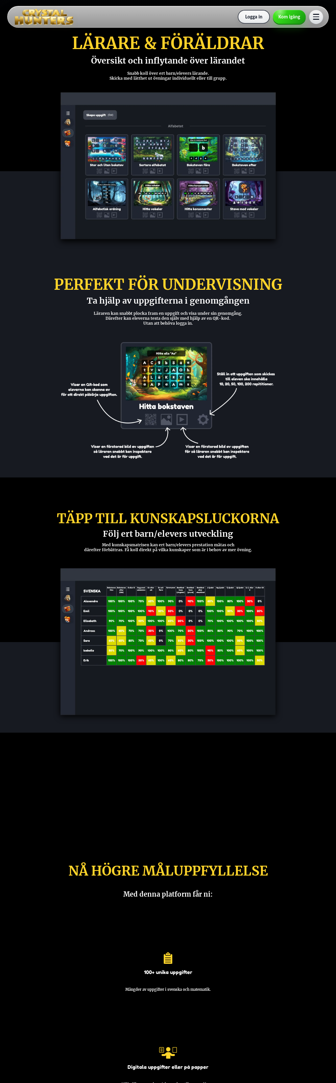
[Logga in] (254, 17)
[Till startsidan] (44, 17)
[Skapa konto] (289, 17)
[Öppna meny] (316, 17)
